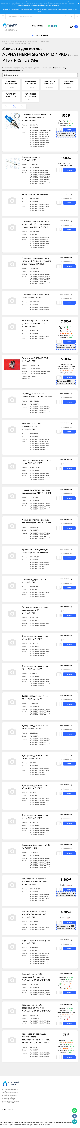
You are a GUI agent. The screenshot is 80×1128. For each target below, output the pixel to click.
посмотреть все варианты (66, 135)
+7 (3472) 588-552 (36, 26)
